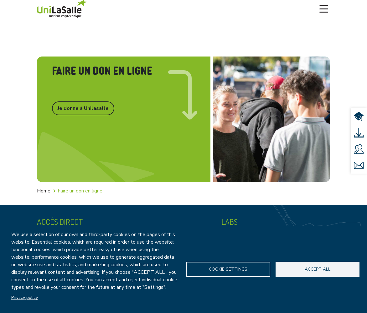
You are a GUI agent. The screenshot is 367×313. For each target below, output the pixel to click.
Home (43, 190)
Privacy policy (24, 297)
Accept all (317, 269)
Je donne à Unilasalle (83, 108)
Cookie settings (228, 269)
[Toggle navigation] (324, 9)
